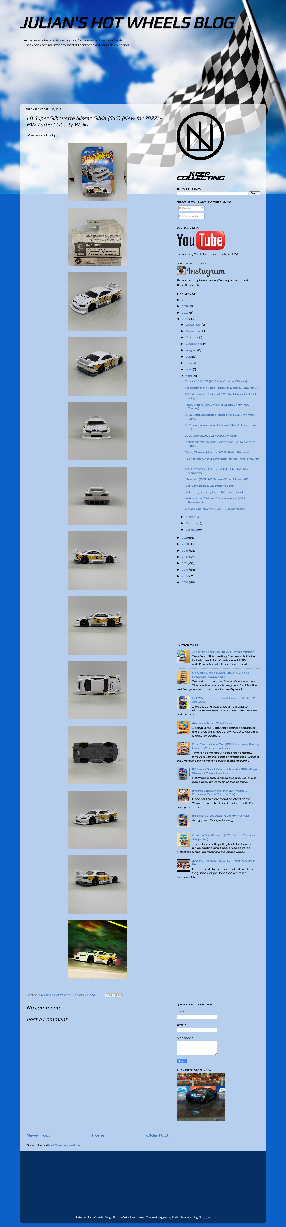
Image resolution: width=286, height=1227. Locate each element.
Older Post (157, 1135)
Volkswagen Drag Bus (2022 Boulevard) (214, 492)
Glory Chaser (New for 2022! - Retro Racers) (217, 452)
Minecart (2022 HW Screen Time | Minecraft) (216, 479)
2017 (185, 563)
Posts (185, 208)
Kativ (175, 1217)
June (190, 363)
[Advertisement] (133, 78)
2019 (185, 550)
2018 (185, 556)
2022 (185, 319)
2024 (186, 306)
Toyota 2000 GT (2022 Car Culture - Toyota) (216, 381)
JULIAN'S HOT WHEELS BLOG (126, 22)
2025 (185, 299)
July (189, 356)
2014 (185, 582)
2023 (185, 312)
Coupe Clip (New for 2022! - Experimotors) (215, 508)
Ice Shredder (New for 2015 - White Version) (223, 651)
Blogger (204, 1217)
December (194, 324)
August (191, 350)
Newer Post (38, 1135)
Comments (188, 216)
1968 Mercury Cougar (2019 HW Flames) (220, 815)
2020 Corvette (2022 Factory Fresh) (211, 435)
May (189, 369)
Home (98, 1135)
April (189, 375)
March (191, 516)
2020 (186, 544)
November (194, 331)
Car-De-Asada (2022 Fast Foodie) (209, 485)
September (194, 343)
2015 (185, 576)
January (192, 529)
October (192, 337)
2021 (185, 537)
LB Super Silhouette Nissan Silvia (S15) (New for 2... (221, 387)
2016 (185, 569)
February (193, 523)
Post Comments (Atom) (63, 1145)
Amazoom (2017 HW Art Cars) (212, 723)
